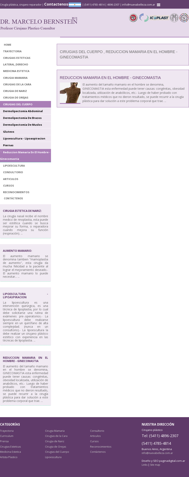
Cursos (8, 182)
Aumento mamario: (18, 247)
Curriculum (6, 431)
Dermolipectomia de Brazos (21, 116)
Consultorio (13, 169)
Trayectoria (12, 51)
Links (144, 460)
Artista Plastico (9, 453)
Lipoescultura (13, 162)
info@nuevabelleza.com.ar (139, 4)
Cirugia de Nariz (14, 90)
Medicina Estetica (16, 70)
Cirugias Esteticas (16, 57)
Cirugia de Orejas (15, 96)
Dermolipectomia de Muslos (22, 122)
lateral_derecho (15, 64)
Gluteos (8, 129)
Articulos (10, 175)
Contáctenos (13, 194)
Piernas (8, 143)
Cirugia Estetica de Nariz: (23, 207)
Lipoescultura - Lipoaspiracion (23, 136)
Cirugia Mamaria (15, 77)
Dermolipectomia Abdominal (22, 109)
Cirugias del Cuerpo (17, 102)
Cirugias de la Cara (16, 83)
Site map (155, 460)
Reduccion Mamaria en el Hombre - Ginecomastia (110, 78)
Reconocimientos (16, 188)
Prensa (4, 437)
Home (7, 44)
